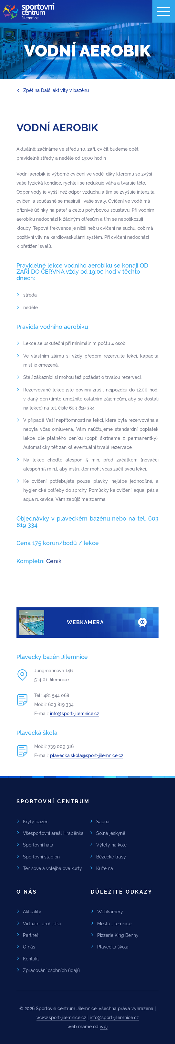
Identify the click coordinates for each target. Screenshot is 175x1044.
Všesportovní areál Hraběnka (53, 833)
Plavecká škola (113, 946)
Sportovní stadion (41, 856)
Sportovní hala (38, 844)
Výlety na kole (111, 844)
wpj (104, 1026)
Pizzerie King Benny (118, 935)
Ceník (54, 561)
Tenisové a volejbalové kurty (52, 868)
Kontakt (31, 958)
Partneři (31, 935)
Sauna (102, 821)
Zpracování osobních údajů (51, 970)
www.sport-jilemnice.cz (61, 1017)
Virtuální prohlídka (42, 923)
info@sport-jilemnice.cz (74, 713)
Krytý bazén (35, 821)
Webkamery (110, 911)
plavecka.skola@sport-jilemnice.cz (86, 755)
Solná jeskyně (110, 833)
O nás (29, 946)
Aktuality (32, 911)
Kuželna (104, 868)
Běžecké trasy (111, 856)
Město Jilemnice (114, 923)
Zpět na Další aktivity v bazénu (56, 90)
